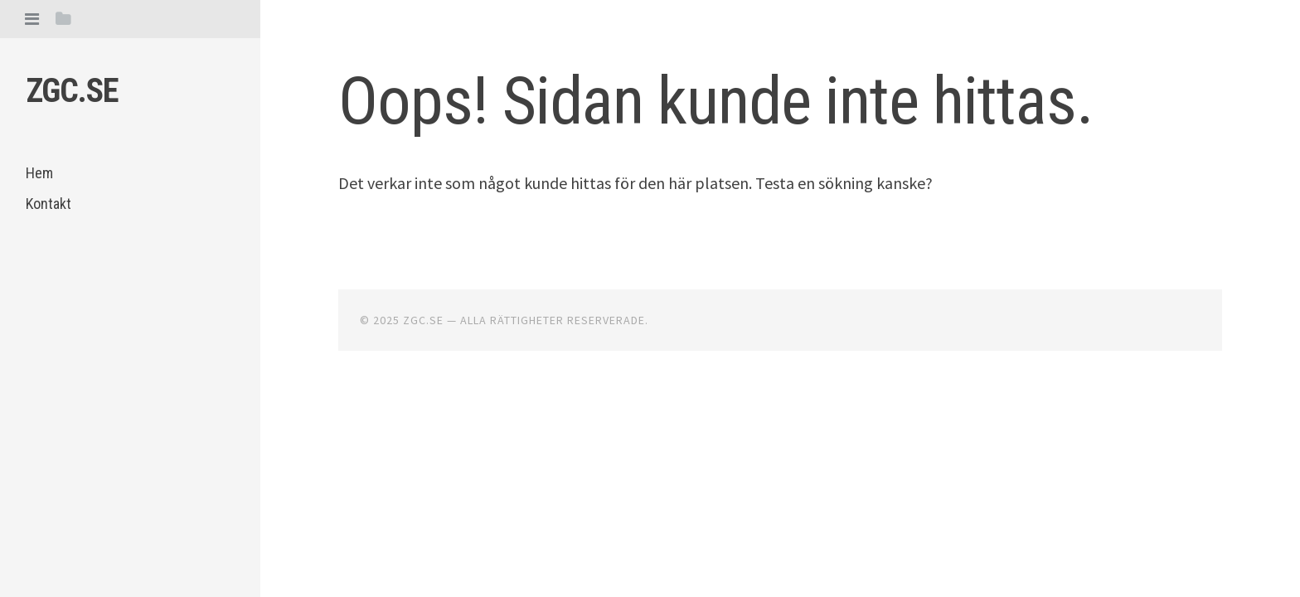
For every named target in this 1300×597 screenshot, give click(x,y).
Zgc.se (72, 90)
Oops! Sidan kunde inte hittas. (715, 101)
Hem (39, 173)
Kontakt (48, 203)
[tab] (32, 18)
